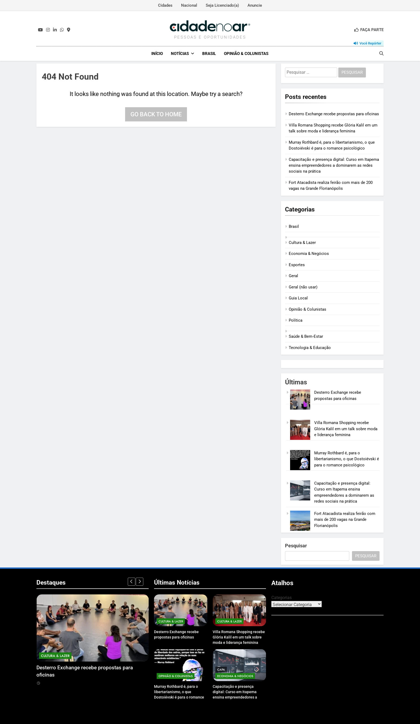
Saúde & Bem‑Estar (306, 336)
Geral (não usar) (303, 287)
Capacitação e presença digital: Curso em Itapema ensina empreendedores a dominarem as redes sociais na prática (334, 165)
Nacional (189, 5)
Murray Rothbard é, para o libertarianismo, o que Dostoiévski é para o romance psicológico (346, 459)
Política (295, 320)
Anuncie (255, 5)
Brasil (209, 53)
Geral (293, 275)
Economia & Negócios (309, 253)
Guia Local (298, 298)
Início (157, 53)
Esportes (297, 264)
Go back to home (156, 114)
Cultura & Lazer (302, 242)
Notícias (180, 53)
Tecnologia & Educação (310, 347)
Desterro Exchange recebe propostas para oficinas (334, 114)
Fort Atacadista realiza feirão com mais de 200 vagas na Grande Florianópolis (344, 519)
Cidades (165, 5)
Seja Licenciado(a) (222, 5)
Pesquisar (296, 545)
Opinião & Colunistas (246, 53)
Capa (221, 669)
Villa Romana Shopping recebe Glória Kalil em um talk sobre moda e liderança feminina (345, 428)
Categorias (281, 597)
